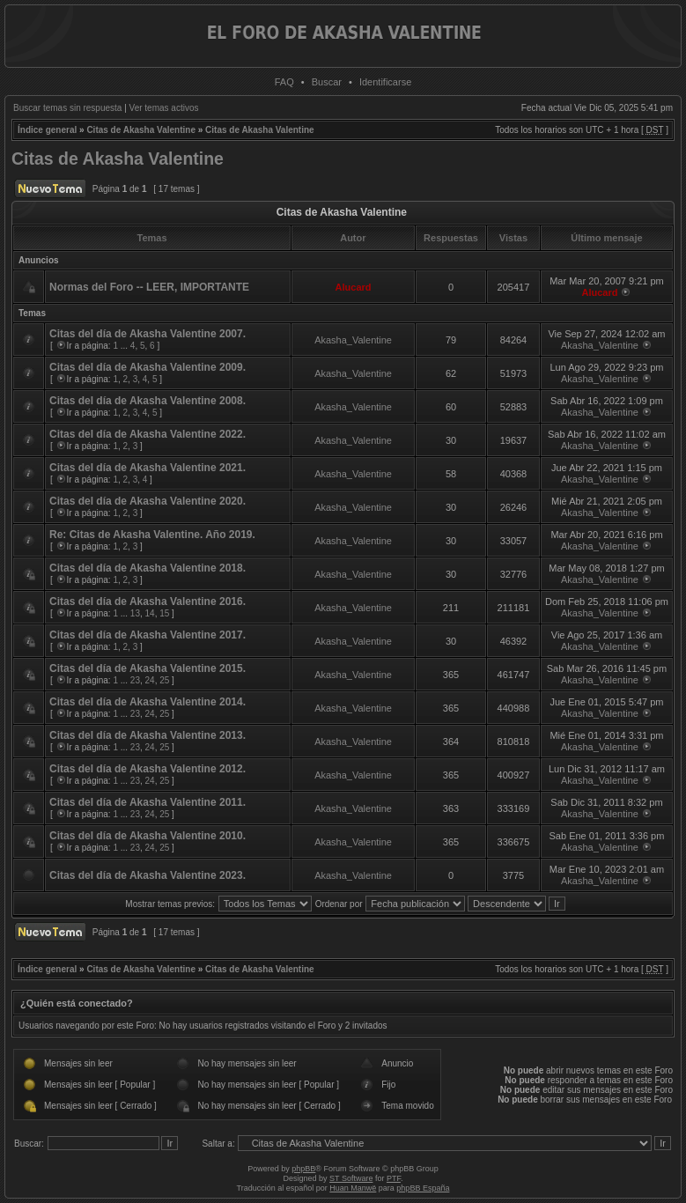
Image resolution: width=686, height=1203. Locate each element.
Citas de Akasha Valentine (140, 130)
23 (135, 680)
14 (150, 613)
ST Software (351, 1178)
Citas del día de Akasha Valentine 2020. (147, 501)
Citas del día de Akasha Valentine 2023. (147, 875)
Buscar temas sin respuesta (67, 108)
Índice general (47, 130)
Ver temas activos (164, 108)
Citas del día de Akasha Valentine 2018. (147, 568)
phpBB (303, 1168)
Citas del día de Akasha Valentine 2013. (147, 735)
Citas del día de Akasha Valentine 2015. (147, 668)
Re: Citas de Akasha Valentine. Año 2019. (152, 534)
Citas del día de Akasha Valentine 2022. (147, 434)
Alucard (354, 287)
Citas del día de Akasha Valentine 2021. (147, 467)
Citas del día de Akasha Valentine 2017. (147, 635)
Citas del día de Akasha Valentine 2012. (147, 769)
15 (164, 613)
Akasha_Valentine (353, 340)
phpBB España (422, 1188)
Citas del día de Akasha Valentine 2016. (147, 601)
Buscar (327, 82)
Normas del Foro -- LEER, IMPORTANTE (149, 287)
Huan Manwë (352, 1188)
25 (164, 680)
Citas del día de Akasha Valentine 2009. (147, 367)
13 (135, 613)
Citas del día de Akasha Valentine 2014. (147, 702)
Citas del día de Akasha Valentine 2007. (147, 334)
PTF (394, 1178)
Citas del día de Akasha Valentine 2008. (147, 401)
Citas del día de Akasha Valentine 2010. (147, 836)
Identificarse (385, 82)
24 (150, 680)
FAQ (284, 82)
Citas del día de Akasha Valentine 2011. (147, 802)
